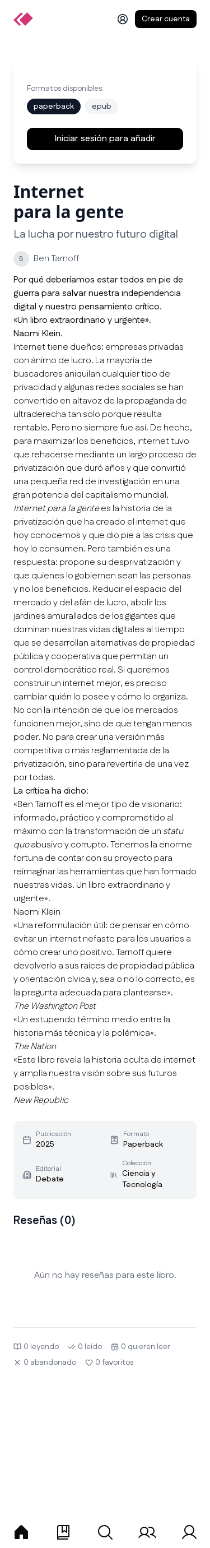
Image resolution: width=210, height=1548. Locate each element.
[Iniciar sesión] (123, 19)
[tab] (21, 1532)
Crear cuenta (166, 19)
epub (101, 106)
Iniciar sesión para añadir (105, 138)
